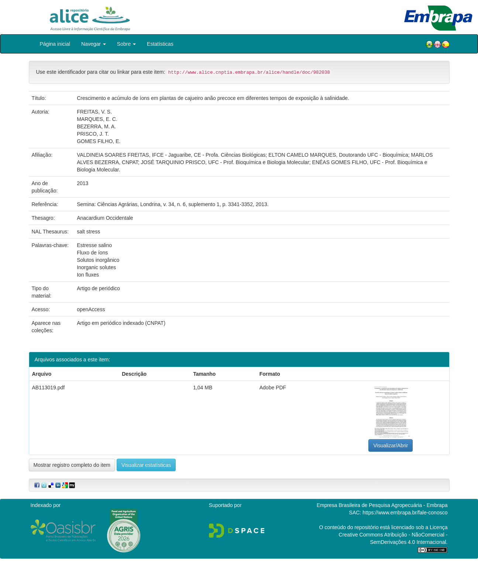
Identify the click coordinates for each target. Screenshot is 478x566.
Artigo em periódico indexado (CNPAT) (121, 323)
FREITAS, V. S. (94, 112)
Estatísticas (160, 44)
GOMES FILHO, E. (98, 141)
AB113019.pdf (48, 387)
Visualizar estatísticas (146, 465)
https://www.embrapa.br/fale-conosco (404, 512)
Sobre (126, 44)
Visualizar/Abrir (390, 445)
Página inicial (55, 44)
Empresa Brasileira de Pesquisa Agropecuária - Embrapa (382, 505)
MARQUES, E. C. (97, 119)
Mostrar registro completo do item (72, 465)
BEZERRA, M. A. (96, 126)
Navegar (93, 44)
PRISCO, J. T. (93, 134)
